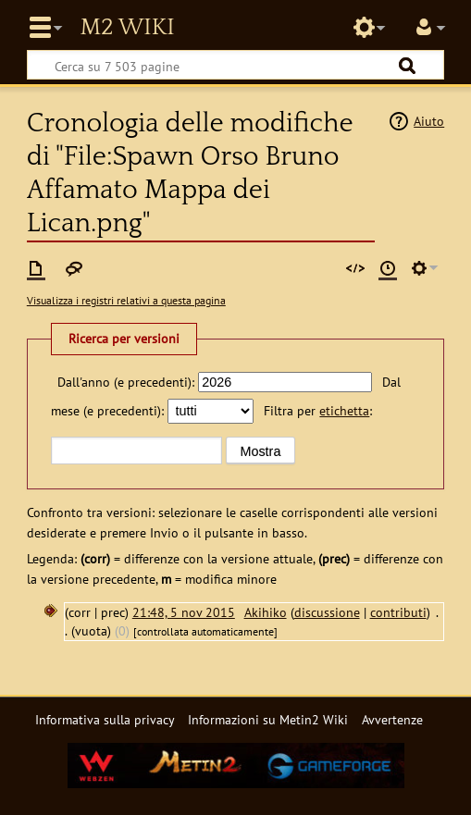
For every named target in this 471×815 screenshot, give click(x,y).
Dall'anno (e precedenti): (125, 381)
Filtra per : (318, 410)
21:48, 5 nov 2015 (183, 612)
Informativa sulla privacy (105, 719)
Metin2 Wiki (127, 27)
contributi (398, 612)
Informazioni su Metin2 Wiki (268, 719)
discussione (327, 612)
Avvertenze (392, 719)
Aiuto (429, 121)
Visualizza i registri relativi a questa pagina (126, 300)
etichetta (344, 410)
